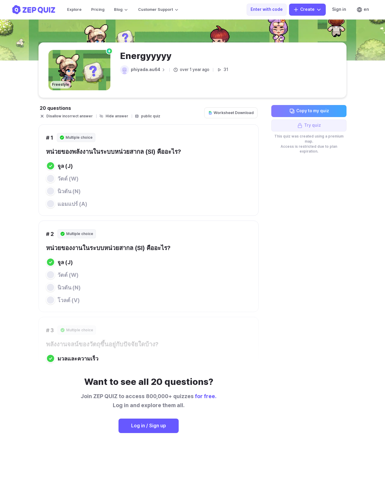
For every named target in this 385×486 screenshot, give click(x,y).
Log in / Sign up (148, 426)
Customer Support (158, 9)
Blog (121, 9)
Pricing (97, 9)
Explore (74, 9)
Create (307, 10)
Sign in (339, 9)
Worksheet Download (231, 112)
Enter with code (267, 9)
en (362, 10)
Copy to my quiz (309, 111)
